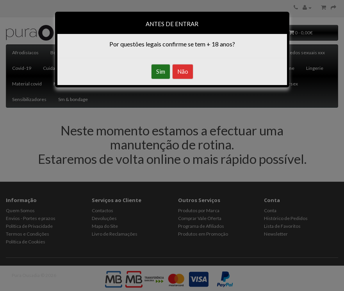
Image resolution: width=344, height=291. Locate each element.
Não (182, 71)
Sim (160, 71)
